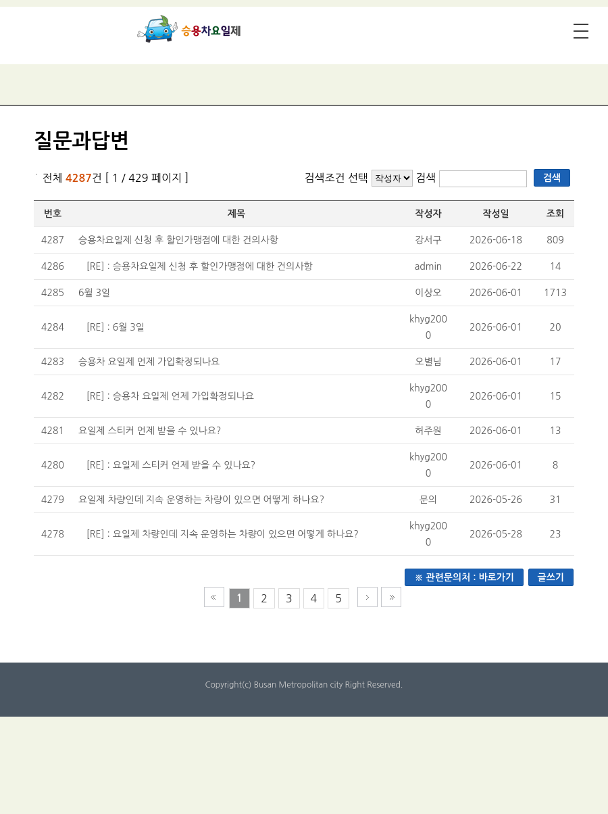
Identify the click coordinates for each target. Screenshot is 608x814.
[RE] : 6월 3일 (115, 327)
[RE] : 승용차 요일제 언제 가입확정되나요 (170, 396)
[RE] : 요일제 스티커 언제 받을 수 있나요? (171, 465)
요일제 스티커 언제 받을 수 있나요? (149, 430)
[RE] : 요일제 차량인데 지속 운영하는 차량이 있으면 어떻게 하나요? (222, 534)
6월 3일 (94, 292)
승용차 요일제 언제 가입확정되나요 (149, 361)
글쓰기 (551, 577)
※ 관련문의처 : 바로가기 (464, 577)
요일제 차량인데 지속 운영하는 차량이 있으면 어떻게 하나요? (201, 499)
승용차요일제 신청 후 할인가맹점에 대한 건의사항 (178, 240)
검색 (427, 177)
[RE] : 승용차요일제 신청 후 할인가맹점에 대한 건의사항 (199, 266)
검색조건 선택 (336, 177)
